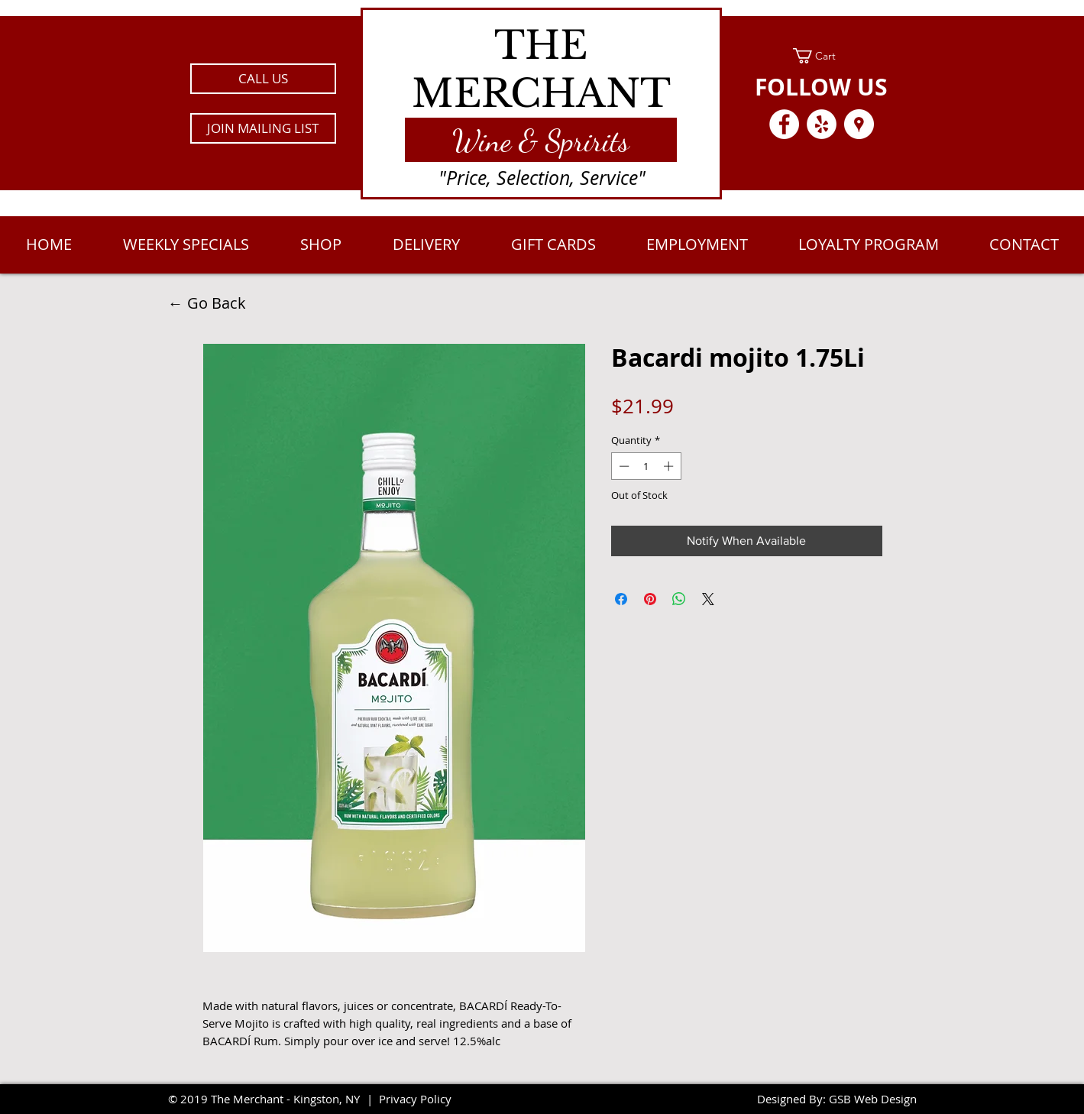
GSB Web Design (873, 1098)
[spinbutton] (646, 466)
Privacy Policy (415, 1098)
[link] (821, 55)
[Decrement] (622, 466)
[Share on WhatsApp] (679, 599)
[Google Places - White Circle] (859, 124)
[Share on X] (708, 599)
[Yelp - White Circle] (821, 124)
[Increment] (670, 466)
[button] (263, 128)
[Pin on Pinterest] (650, 599)
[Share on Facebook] (621, 599)
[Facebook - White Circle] (784, 124)
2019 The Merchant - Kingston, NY (270, 1098)
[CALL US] (263, 78)
